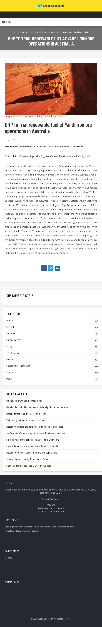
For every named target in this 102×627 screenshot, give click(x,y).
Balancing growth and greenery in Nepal (25, 401)
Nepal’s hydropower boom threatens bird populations (31, 453)
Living (9, 346)
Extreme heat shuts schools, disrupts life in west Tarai (32, 440)
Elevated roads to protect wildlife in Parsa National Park (33, 446)
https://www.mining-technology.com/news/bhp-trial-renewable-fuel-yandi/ (51, 156)
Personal (10, 333)
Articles (25, 32)
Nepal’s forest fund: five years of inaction (26, 414)
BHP (7, 165)
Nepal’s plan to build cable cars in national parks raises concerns (37, 407)
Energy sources (13, 340)
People (9, 359)
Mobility (10, 320)
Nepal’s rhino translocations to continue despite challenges (34, 427)
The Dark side (13, 353)
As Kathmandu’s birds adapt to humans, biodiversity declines (35, 433)
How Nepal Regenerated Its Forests (21, 530)
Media (9, 379)
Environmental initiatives (18, 366)
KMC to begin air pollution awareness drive (26, 420)
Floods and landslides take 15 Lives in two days (29, 466)
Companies (11, 372)
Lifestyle (10, 327)
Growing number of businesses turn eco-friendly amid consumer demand (40, 526)
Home (16, 32)
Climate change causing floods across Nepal (27, 459)
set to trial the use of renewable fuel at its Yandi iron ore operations (49, 165)
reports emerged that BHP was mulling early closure (41, 226)
